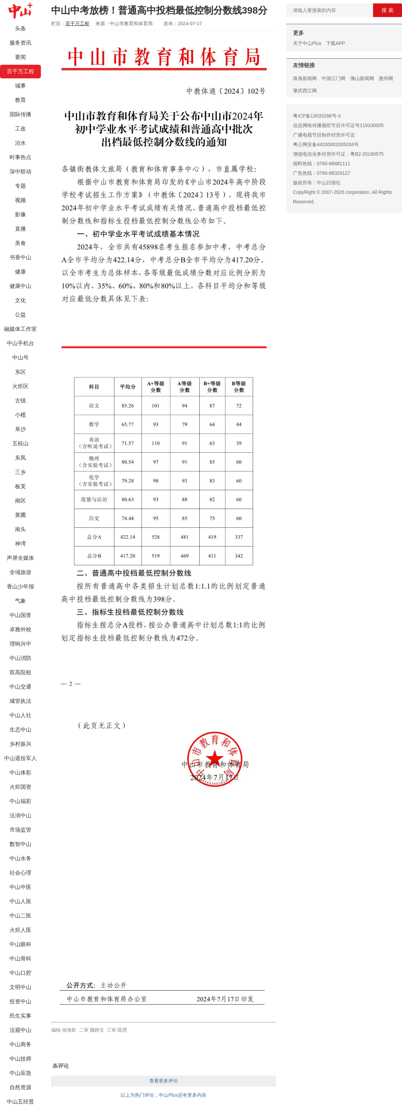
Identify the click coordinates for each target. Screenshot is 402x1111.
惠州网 (386, 78)
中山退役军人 (20, 758)
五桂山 (20, 443)
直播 (20, 229)
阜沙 (20, 429)
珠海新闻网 (305, 78)
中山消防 (20, 658)
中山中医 (20, 887)
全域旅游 (20, 572)
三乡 (20, 472)
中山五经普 (20, 1102)
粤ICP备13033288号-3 (317, 116)
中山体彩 (20, 772)
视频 (20, 200)
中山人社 (20, 715)
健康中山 (20, 286)
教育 (20, 100)
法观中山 (20, 1030)
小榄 (20, 415)
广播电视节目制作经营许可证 (324, 135)
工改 (20, 129)
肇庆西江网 (305, 90)
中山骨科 (20, 958)
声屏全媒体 (20, 558)
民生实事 (20, 1016)
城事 (20, 86)
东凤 (20, 458)
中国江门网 (333, 78)
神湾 (20, 543)
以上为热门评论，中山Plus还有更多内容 (163, 1095)
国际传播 (20, 114)
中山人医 (20, 901)
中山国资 (20, 615)
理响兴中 (20, 644)
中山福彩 (20, 801)
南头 (20, 529)
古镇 (20, 400)
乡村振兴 (20, 744)
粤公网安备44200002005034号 (326, 144)
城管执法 (20, 701)
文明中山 (20, 987)
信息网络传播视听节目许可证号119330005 (338, 125)
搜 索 (387, 10)
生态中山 (20, 729)
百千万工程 (20, 71)
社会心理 (20, 873)
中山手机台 (20, 343)
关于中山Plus (307, 43)
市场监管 (20, 830)
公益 (20, 315)
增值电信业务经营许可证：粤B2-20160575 (338, 154)
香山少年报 (20, 586)
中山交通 (20, 687)
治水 (20, 143)
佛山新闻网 (362, 78)
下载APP (335, 43)
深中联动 (20, 171)
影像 (20, 214)
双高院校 (20, 672)
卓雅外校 (20, 629)
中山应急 (20, 1073)
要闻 (20, 57)
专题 (20, 186)
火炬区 (20, 386)
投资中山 (20, 1001)
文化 (20, 300)
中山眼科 (20, 944)
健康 (20, 272)
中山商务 (20, 1044)
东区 (20, 372)
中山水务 (20, 858)
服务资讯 (20, 43)
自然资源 (20, 1087)
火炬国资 (20, 787)
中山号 (20, 357)
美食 (20, 243)
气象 (20, 601)
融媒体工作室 (20, 329)
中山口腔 (20, 973)
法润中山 (20, 815)
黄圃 (20, 515)
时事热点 (20, 157)
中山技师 (20, 1059)
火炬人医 (20, 930)
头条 (20, 28)
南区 (20, 501)
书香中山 (20, 257)
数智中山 (20, 844)
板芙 (20, 486)
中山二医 (20, 916)
